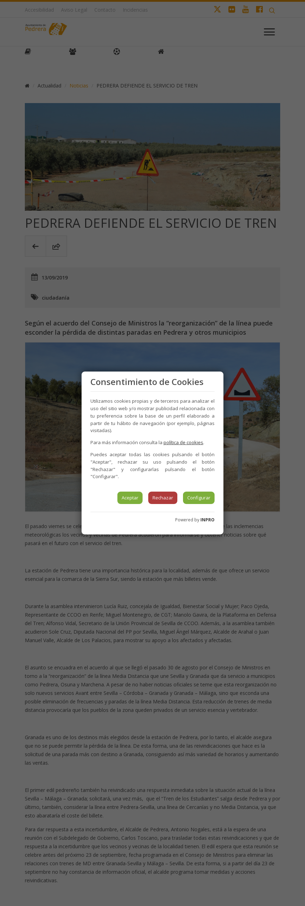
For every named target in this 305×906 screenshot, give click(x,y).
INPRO (207, 520)
